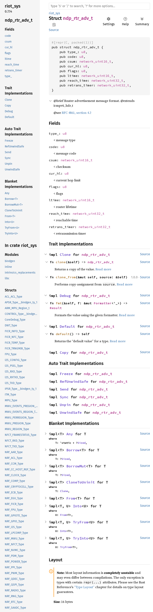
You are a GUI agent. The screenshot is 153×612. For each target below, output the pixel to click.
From (70, 498)
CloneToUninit (80, 482)
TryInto (80, 538)
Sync (64, 397)
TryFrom (80, 522)
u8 (83, 52)
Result (56, 308)
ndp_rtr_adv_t (96, 254)
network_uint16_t (95, 61)
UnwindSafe (71, 412)
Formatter (103, 303)
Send (64, 389)
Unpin (65, 404)
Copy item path (54, 24)
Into (77, 506)
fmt (59, 303)
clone (61, 262)
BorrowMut (76, 466)
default (63, 334)
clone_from (66, 277)
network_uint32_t (107, 80)
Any (69, 434)
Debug (65, 295)
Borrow (72, 450)
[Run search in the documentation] (99, 6)
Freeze (66, 373)
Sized (81, 443)
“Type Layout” (84, 587)
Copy (64, 352)
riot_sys (54, 13)
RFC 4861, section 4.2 (76, 112)
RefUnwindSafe (74, 381)
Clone (65, 254)
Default (67, 326)
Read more (103, 269)
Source (54, 30)
